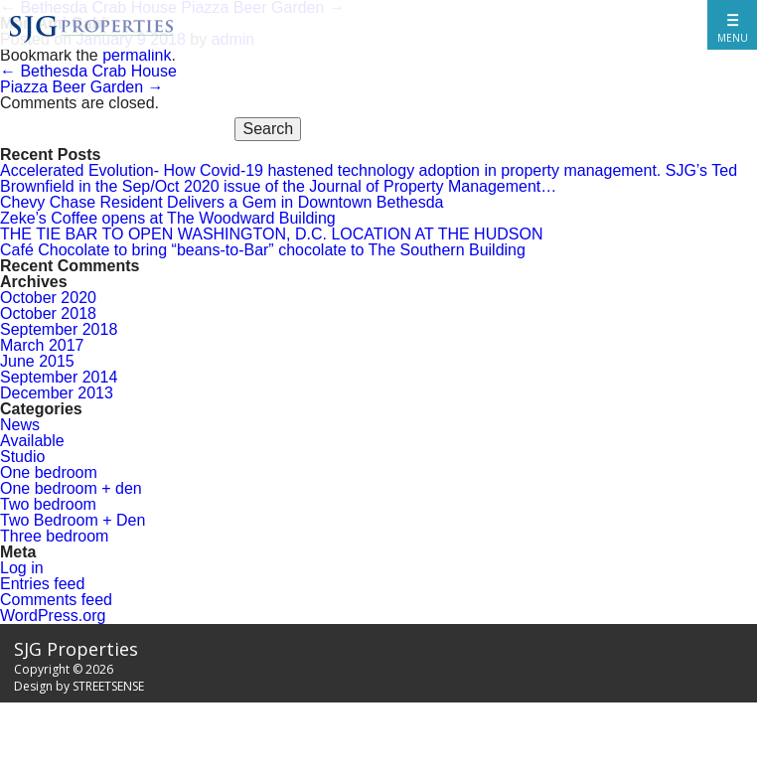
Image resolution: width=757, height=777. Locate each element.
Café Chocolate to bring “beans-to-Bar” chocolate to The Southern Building (263, 249)
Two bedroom (48, 504)
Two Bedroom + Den (72, 520)
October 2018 (48, 313)
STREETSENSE (108, 686)
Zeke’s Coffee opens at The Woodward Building (168, 218)
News (20, 424)
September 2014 (58, 377)
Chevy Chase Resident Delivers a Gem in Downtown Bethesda (221, 202)
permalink (136, 55)
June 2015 (37, 361)
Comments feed (56, 599)
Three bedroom (54, 536)
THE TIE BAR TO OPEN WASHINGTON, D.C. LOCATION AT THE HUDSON (271, 234)
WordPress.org (52, 615)
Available (32, 440)
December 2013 (56, 393)
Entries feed (42, 583)
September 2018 (58, 329)
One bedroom (48, 472)
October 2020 (48, 297)
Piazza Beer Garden (82, 86)
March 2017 (42, 345)
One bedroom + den (71, 488)
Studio (22, 456)
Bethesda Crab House (88, 71)
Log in (22, 567)
